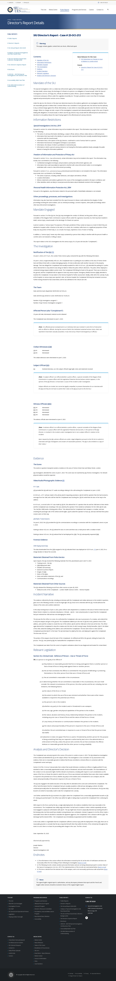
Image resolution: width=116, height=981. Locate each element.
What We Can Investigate (15, 903)
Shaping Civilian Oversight (16, 917)
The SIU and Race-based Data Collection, (16, 59)
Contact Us (100, 10)
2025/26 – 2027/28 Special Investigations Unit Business (17, 74)
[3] (95, 549)
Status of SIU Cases (40, 945)
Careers (10, 2)
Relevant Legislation (43, 73)
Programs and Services (79, 10)
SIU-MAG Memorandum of (15, 85)
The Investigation (42, 67)
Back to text (82, 863)
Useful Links (12, 953)
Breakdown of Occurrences (42, 948)
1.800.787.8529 (103, 2)
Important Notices (96, 973)
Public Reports (64, 10)
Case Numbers (39, 964)
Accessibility (38, 919)
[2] (63, 480)
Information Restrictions (44, 62)
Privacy (87, 973)
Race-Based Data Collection (42, 916)
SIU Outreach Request (15, 945)
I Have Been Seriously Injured (17, 940)
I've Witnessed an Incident (16, 942)
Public (12, 38)
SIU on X (37, 950)
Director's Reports (65, 903)
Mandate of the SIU (43, 60)
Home (9, 20)
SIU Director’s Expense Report (69, 918)
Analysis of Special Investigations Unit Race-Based (17, 53)
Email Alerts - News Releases (42, 953)
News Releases (39, 942)
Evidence (39, 69)
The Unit (43, 10)
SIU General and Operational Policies (19, 911)
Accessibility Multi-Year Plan (68, 928)
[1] (53, 252)
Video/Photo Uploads (14, 950)
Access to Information (40, 958)
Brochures (63, 921)
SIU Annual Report (16, 48)
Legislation (11, 914)
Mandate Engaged (42, 64)
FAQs (36, 961)
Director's (13, 43)
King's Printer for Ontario (76, 976)
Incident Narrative (42, 71)
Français (26, 2)
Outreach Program (40, 906)
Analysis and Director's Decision (46, 75)
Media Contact (38, 956)
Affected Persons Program (42, 903)
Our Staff (11, 909)
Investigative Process (14, 906)
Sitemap (18, 2)
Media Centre (53, 10)
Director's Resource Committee (43, 909)
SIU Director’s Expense (16, 65)
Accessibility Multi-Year (16, 80)
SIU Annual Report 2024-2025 (68, 906)
